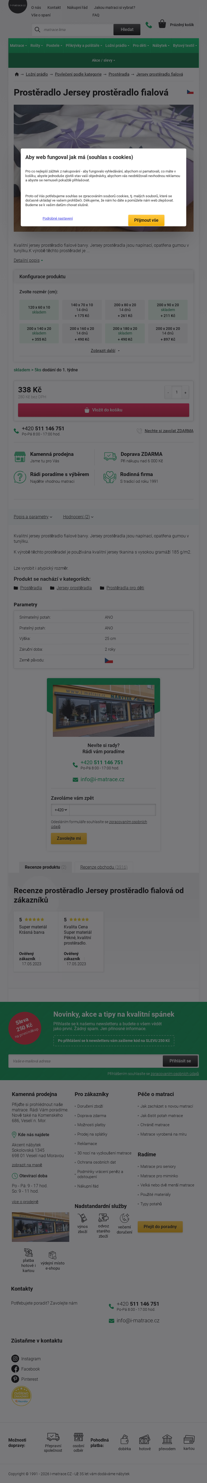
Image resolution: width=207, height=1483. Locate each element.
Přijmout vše (146, 220)
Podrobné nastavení (58, 218)
